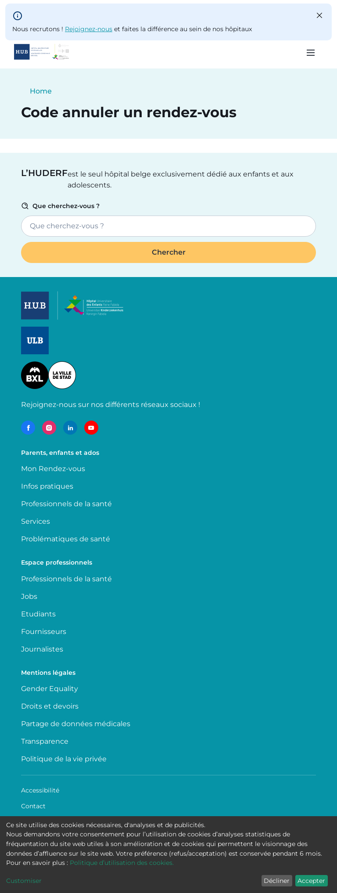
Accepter (311, 881)
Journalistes (42, 649)
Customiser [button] (24, 881)
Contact (33, 806)
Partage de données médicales (75, 724)
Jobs (29, 596)
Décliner (277, 881)
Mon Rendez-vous (53, 469)
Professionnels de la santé (66, 504)
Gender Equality (49, 688)
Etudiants (38, 614)
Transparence (44, 741)
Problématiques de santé (65, 539)
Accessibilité (40, 790)
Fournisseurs (43, 631)
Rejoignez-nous (88, 29)
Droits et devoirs (50, 706)
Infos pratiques (47, 486)
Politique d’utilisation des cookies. (122, 863)
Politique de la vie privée (64, 759)
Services (35, 521)
